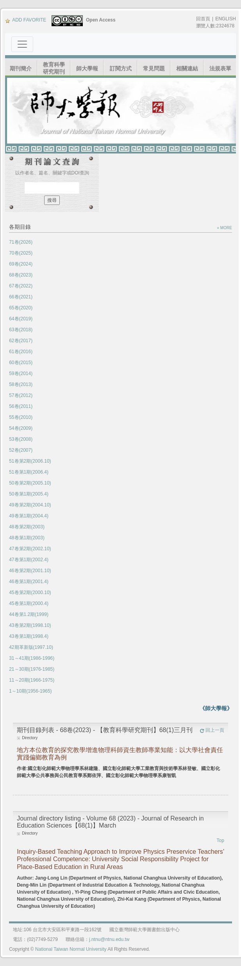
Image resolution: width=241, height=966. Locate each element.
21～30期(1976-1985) (31, 669)
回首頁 (203, 19)
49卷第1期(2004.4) (28, 516)
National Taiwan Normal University (71, 949)
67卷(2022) (20, 286)
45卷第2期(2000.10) (30, 592)
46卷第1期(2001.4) (28, 581)
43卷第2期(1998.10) (30, 625)
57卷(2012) (20, 395)
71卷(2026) (20, 242)
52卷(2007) (20, 450)
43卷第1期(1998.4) (28, 636)
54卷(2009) (20, 428)
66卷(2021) (20, 297)
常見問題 (154, 68)
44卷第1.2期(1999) (28, 614)
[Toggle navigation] (22, 44)
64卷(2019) (20, 318)
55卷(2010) (20, 417)
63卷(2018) (20, 329)
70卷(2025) (20, 253)
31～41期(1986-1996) (31, 658)
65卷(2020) (20, 308)
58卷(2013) (20, 384)
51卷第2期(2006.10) (30, 461)
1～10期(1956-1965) (30, 691)
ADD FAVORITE (25, 20)
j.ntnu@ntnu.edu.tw (109, 939)
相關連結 (187, 68)
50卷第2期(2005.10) (30, 483)
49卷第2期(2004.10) (30, 505)
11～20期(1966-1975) (31, 680)
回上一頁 (212, 730)
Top (220, 840)
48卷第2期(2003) (27, 527)
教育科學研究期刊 (54, 68)
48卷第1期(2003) (27, 537)
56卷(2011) (20, 406)
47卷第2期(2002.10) (30, 548)
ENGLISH (225, 19)
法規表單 (220, 68)
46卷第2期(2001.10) (30, 570)
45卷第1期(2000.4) (28, 603)
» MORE (224, 228)
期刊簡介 (21, 68)
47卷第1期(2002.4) (28, 559)
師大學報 (87, 68)
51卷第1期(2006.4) (28, 472)
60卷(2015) (20, 362)
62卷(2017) (20, 340)
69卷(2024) (20, 264)
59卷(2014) (20, 373)
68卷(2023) (20, 275)
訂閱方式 (121, 68)
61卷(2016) (20, 351)
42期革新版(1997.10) (31, 647)
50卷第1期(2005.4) (28, 494)
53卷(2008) (20, 439)
